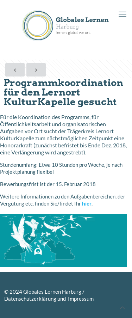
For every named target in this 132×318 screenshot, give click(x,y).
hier (87, 203)
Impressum (80, 298)
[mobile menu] (122, 14)
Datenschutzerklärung (30, 298)
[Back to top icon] (122, 307)
